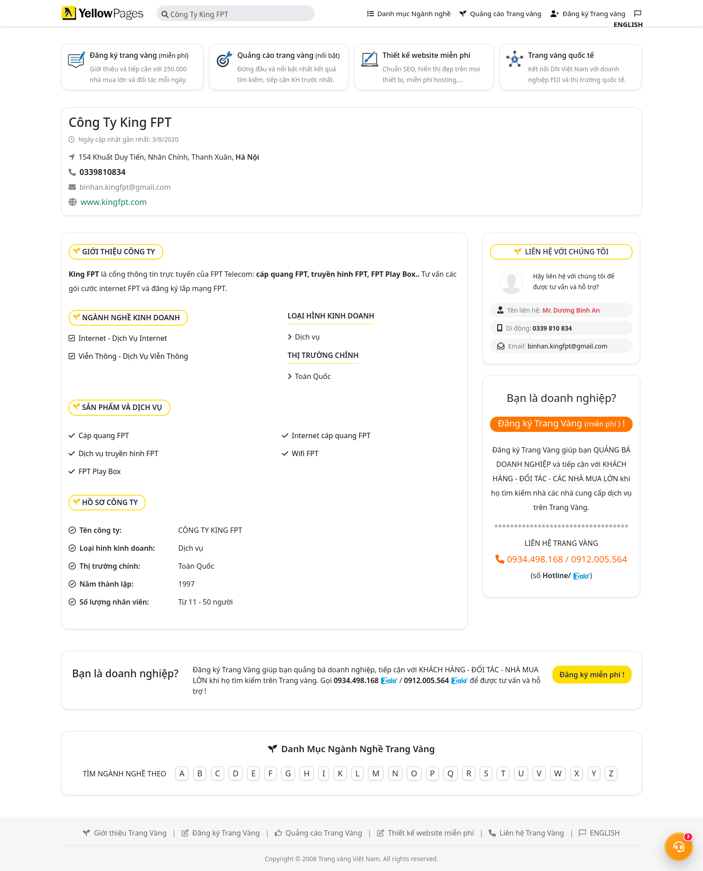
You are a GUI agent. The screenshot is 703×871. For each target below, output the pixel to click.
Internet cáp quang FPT (331, 435)
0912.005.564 (599, 559)
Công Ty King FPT (195, 14)
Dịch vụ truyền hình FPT (118, 453)
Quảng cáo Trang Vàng (324, 833)
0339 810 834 (552, 328)
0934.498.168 (535, 559)
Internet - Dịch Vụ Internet (122, 338)
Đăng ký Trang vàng (588, 13)
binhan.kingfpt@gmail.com (124, 187)
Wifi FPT (305, 453)
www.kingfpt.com (114, 201)
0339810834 (102, 171)
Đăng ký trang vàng (139, 55)
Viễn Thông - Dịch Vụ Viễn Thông (133, 356)
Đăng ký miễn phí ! (592, 674)
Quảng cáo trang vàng (288, 55)
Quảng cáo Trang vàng (500, 13)
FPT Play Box (99, 471)
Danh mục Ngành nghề (409, 13)
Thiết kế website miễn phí (426, 55)
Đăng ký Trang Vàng (226, 833)
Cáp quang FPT (103, 435)
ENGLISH (605, 833)
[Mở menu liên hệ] (678, 846)
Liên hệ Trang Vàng (531, 833)
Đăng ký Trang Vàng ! (561, 423)
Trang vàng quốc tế (561, 55)
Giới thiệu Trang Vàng (130, 833)
